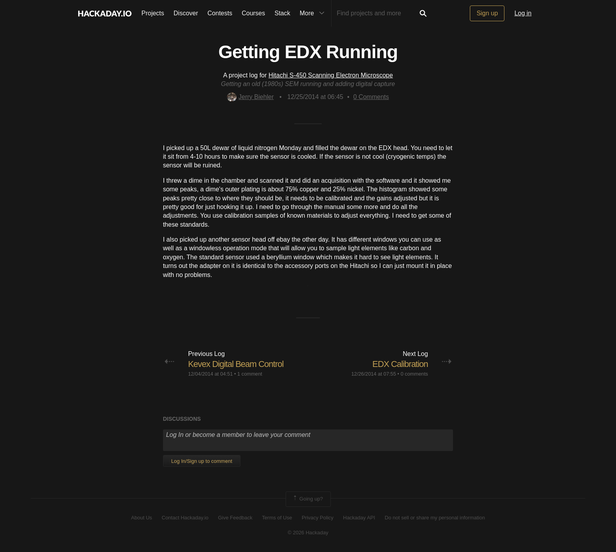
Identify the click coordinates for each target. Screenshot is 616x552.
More (314, 13)
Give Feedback (235, 518)
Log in (523, 13)
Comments (371, 97)
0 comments (414, 374)
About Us (141, 518)
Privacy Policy (318, 518)
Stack (282, 13)
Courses (253, 13)
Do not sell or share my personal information (435, 518)
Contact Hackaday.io (185, 518)
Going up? (307, 499)
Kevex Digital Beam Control (236, 364)
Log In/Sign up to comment (201, 461)
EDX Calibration (400, 364)
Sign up (487, 13)
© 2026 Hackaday (308, 532)
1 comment (249, 374)
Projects (152, 13)
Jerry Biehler (250, 97)
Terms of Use (277, 518)
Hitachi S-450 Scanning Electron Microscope (331, 75)
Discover (186, 13)
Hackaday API (359, 518)
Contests (219, 13)
